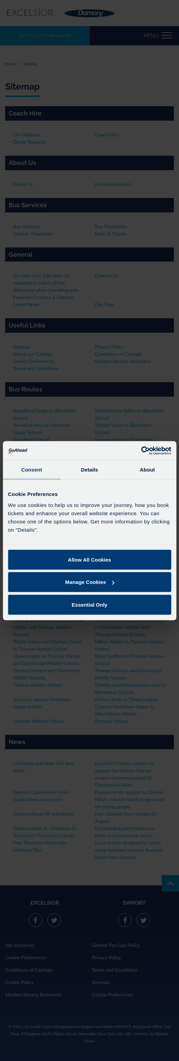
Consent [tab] (31, 470)
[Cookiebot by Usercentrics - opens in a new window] (141, 450)
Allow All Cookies (89, 559)
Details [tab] (89, 470)
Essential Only (89, 604)
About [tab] (147, 470)
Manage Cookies (89, 582)
